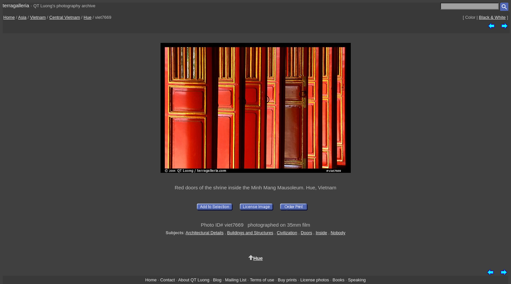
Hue (87, 17)
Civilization (287, 232)
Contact (167, 279)
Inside (321, 232)
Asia (22, 17)
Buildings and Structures (250, 232)
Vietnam (38, 17)
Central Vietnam (64, 17)
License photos (314, 279)
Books (339, 279)
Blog (217, 279)
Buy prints (287, 279)
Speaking (357, 279)
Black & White (492, 17)
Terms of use (262, 279)
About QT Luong (193, 279)
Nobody (338, 232)
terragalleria (16, 5)
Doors (306, 232)
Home (9, 17)
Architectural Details (205, 232)
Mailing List (235, 279)
